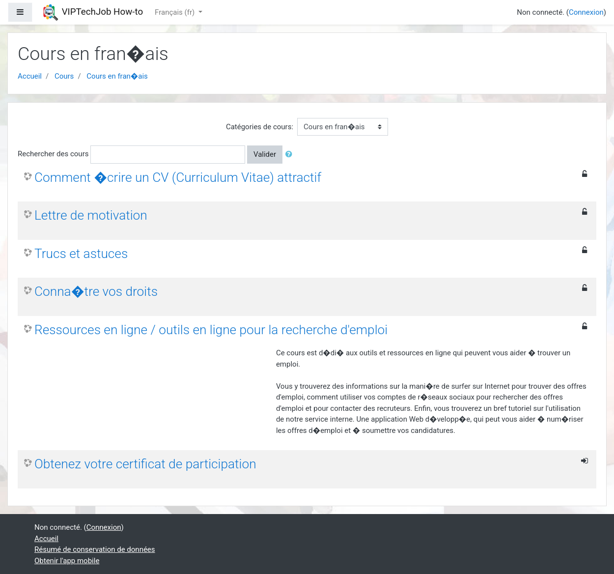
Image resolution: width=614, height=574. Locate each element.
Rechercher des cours (53, 153)
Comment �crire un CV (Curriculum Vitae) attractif (177, 177)
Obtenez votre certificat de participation (145, 464)
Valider (264, 154)
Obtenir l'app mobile (66, 560)
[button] (290, 154)
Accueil (30, 76)
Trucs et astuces (81, 253)
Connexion (586, 12)
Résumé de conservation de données (94, 549)
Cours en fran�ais (116, 76)
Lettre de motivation (90, 215)
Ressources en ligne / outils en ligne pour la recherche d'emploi (211, 329)
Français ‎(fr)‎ (175, 12)
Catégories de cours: (259, 126)
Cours (64, 76)
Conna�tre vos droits (96, 291)
